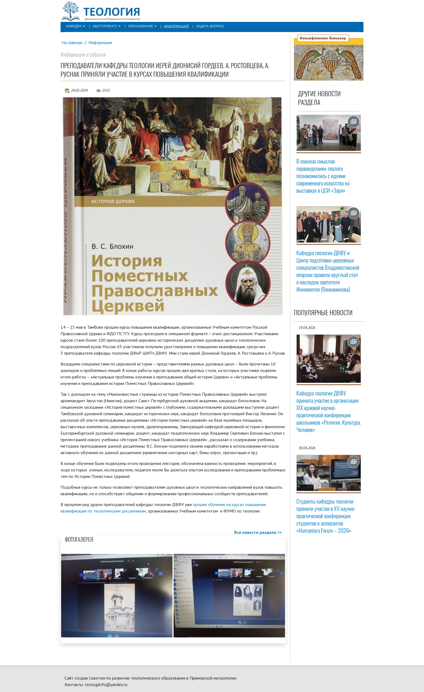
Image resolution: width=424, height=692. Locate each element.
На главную (72, 42)
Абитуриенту (105, 26)
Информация (172, 26)
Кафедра (75, 26)
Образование (140, 26)
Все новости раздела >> (257, 532)
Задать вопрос (205, 26)
